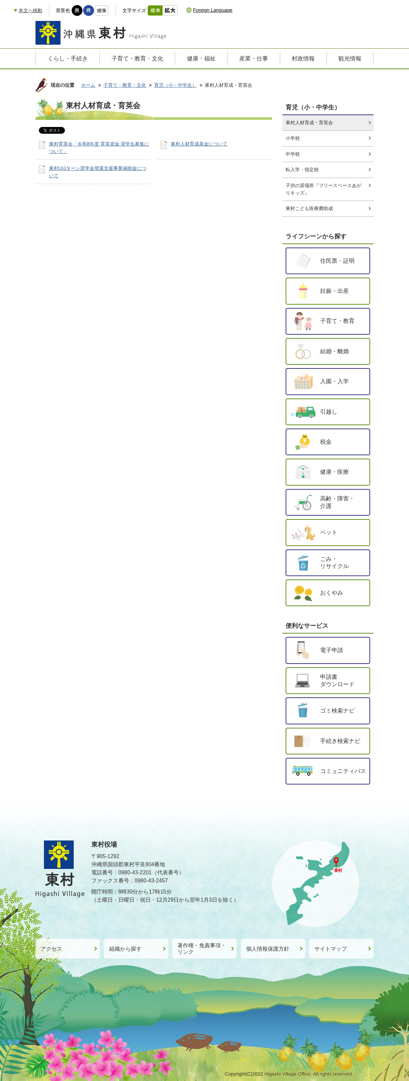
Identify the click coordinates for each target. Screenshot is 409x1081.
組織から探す (125, 949)
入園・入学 (334, 381)
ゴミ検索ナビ (337, 710)
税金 (326, 441)
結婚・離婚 (334, 351)
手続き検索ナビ (340, 741)
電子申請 (331, 650)
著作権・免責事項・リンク (201, 949)
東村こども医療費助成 (309, 208)
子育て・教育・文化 (124, 85)
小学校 (293, 138)
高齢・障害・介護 (337, 502)
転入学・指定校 (302, 169)
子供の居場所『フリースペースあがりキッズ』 (323, 189)
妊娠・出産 (334, 290)
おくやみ (331, 592)
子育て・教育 (337, 320)
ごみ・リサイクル (334, 563)
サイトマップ (330, 949)
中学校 (293, 154)
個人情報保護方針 (267, 949)
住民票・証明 (337, 260)
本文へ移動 (30, 10)
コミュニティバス (343, 771)
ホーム (88, 85)
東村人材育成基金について (199, 144)
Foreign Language (213, 10)
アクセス (51, 949)
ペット (328, 532)
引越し (328, 411)
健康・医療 (334, 471)
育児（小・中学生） (175, 85)
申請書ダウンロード (337, 680)
